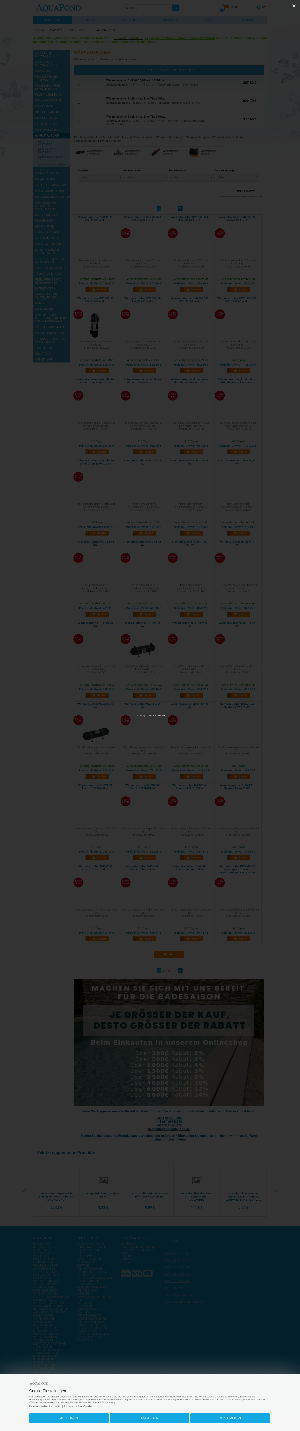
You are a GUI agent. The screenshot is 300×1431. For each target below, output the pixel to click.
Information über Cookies (79, 1406)
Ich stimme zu (229, 1418)
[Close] (294, 6)
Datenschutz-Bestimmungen (46, 1406)
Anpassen (149, 1418)
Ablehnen (70, 1418)
